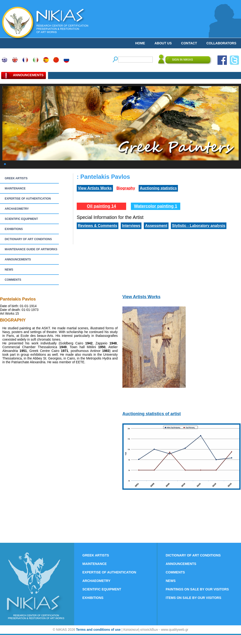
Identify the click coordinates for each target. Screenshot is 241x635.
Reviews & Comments (97, 226)
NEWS (9, 269)
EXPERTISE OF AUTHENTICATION (28, 198)
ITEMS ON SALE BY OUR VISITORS (193, 598)
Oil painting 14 (101, 206)
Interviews (131, 226)
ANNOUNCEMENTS (18, 259)
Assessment (156, 226)
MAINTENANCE (15, 188)
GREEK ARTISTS (16, 178)
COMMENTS (13, 279)
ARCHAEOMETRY (17, 208)
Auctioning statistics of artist (151, 413)
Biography (125, 188)
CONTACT (189, 43)
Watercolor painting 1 (155, 206)
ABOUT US (163, 43)
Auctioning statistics (158, 188)
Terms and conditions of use (98, 629)
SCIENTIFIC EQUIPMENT (21, 219)
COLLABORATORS (221, 43)
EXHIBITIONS (14, 229)
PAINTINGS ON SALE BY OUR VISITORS (197, 589)
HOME (140, 43)
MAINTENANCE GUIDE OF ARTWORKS (31, 249)
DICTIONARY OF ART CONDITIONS (28, 239)
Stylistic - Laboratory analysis (198, 226)
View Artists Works (95, 188)
